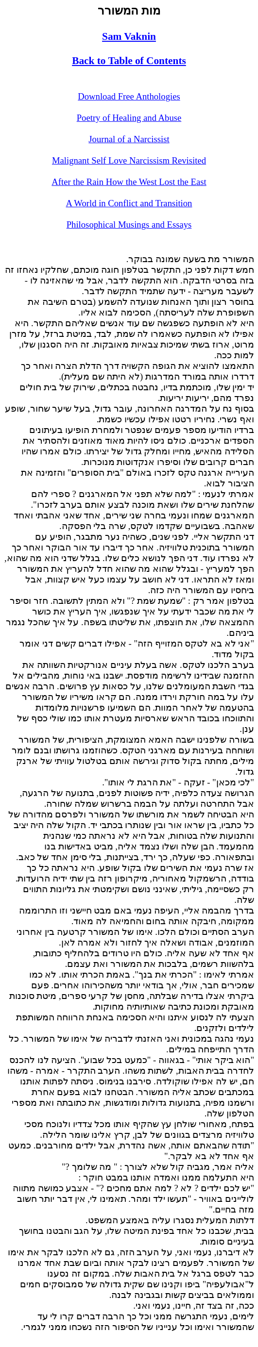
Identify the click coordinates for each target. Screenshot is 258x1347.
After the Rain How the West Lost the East (129, 182)
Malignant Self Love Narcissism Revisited (129, 160)
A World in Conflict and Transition (129, 203)
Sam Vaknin (129, 36)
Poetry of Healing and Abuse (129, 118)
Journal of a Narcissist (128, 139)
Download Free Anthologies (129, 96)
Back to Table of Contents (129, 61)
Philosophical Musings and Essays (129, 224)
